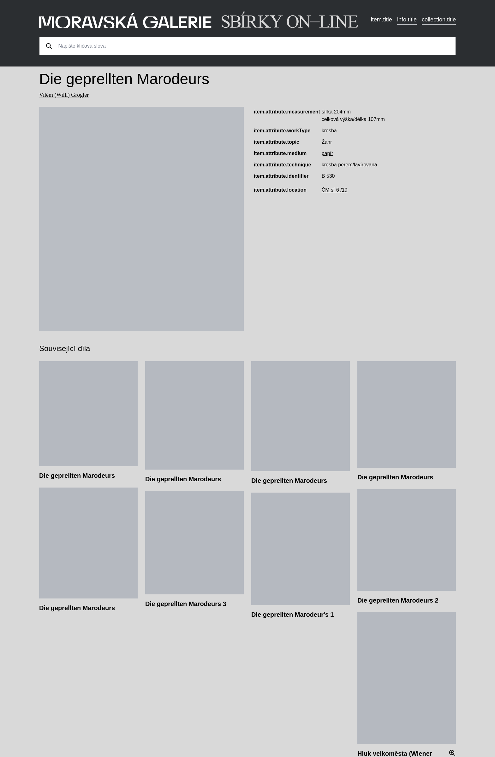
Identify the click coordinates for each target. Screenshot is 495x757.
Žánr (327, 142)
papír (327, 153)
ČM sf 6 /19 (335, 190)
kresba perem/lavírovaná (349, 164)
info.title (407, 19)
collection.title (439, 19)
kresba (329, 130)
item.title (381, 19)
